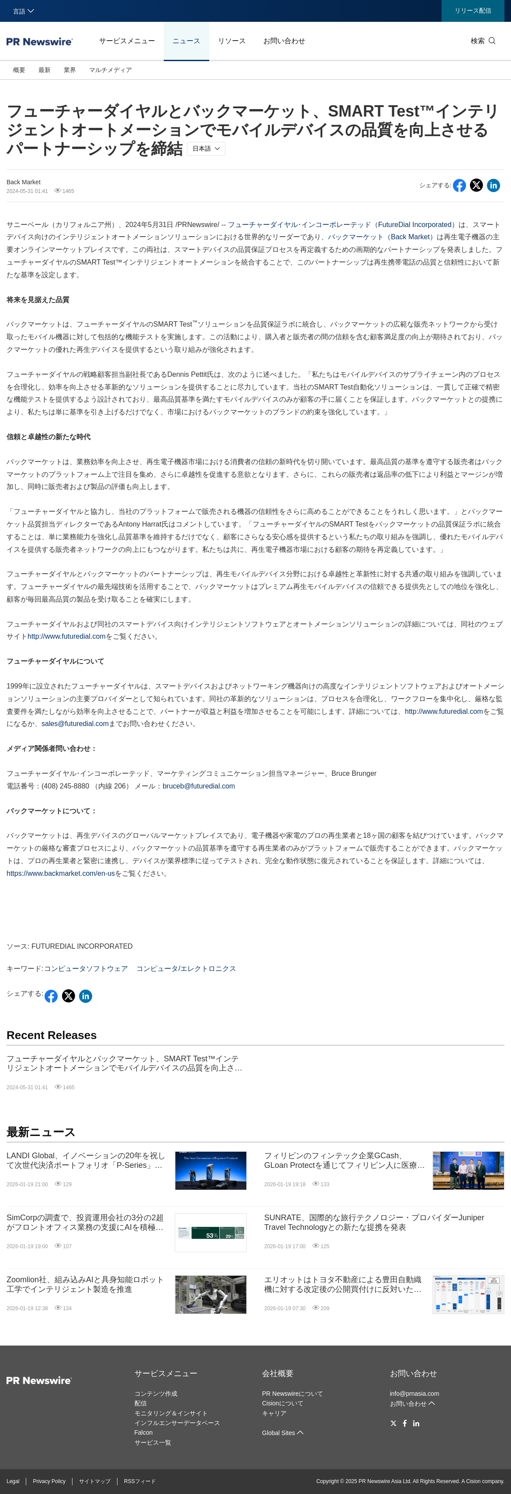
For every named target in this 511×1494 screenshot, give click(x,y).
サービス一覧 (153, 1442)
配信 (141, 1403)
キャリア (274, 1413)
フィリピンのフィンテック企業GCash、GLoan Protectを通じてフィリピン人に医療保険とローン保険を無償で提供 (344, 1160)
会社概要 (277, 1373)
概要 (19, 69)
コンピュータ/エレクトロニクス (186, 968)
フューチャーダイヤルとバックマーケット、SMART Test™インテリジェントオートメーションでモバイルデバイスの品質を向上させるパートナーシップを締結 (124, 1063)
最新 (44, 69)
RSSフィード (140, 1481)
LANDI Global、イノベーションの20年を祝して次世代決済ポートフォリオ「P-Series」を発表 (86, 1160)
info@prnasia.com (414, 1393)
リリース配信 (473, 10)
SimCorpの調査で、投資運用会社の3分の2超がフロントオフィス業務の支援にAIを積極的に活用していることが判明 (85, 1222)
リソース (232, 41)
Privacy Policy (49, 1481)
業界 (70, 69)
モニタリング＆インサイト (171, 1413)
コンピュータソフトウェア (86, 968)
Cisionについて (283, 1403)
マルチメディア (110, 69)
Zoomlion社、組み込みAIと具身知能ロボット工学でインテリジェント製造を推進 (85, 1284)
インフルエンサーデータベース (177, 1422)
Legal (13, 1481)
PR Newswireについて (292, 1393)
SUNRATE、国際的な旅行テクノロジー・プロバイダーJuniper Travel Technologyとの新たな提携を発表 (374, 1222)
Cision (473, 1481)
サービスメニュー (127, 41)
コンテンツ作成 (156, 1393)
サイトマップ (94, 1481)
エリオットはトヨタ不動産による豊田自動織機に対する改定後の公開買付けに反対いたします (342, 1284)
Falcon (144, 1432)
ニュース (186, 41)
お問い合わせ (284, 41)
